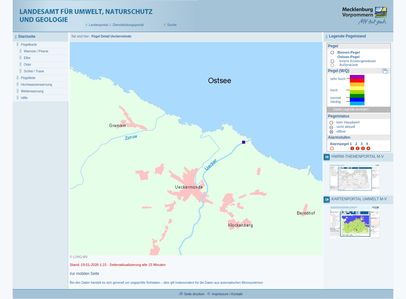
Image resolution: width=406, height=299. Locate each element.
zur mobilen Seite (84, 273)
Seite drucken (194, 294)
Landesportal (98, 25)
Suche (172, 25)
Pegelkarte (29, 44)
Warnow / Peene (36, 51)
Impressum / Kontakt (227, 294)
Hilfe (24, 98)
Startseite (27, 36)
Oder (27, 64)
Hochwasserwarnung (36, 84)
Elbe (27, 58)
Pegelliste (28, 78)
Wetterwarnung (32, 91)
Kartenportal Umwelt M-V (359, 199)
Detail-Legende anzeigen (351, 109)
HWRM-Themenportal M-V (357, 156)
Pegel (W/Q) (338, 71)
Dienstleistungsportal (128, 25)
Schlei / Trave (34, 71)
